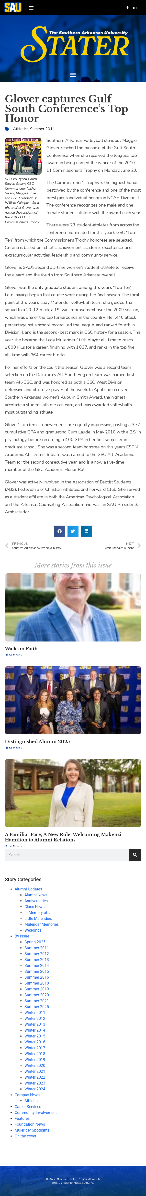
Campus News (27, 1095)
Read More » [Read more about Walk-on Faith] (13, 655)
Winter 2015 (34, 1036)
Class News (34, 906)
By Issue (22, 936)
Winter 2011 (34, 1012)
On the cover (25, 1136)
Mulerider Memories (41, 924)
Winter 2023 (34, 1083)
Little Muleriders (38, 918)
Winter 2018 (34, 1053)
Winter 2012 (34, 1018)
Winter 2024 (34, 1089)
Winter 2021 (34, 1071)
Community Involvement (36, 1112)
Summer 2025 (36, 1006)
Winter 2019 (34, 1059)
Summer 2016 (36, 977)
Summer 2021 (36, 1001)
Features (22, 1118)
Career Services (28, 1106)
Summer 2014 (36, 965)
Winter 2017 (34, 1048)
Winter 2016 (34, 1042)
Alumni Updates (28, 889)
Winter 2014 (34, 1030)
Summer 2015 (36, 971)
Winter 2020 (34, 1065)
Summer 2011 (42, 129)
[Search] (135, 855)
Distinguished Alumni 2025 (37, 741)
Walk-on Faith (21, 649)
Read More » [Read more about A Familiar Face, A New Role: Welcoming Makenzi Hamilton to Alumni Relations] (13, 846)
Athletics (20, 129)
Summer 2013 (36, 959)
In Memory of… (37, 912)
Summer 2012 (36, 953)
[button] (31, 7)
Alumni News (35, 895)
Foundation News (30, 1124)
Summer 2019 (36, 989)
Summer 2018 (36, 983)
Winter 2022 (34, 1077)
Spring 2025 (34, 942)
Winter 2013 (34, 1024)
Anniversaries (36, 901)
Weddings (33, 930)
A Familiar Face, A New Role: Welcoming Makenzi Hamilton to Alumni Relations (63, 837)
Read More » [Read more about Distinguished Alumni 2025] (13, 748)
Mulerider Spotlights (32, 1130)
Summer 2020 (36, 995)
